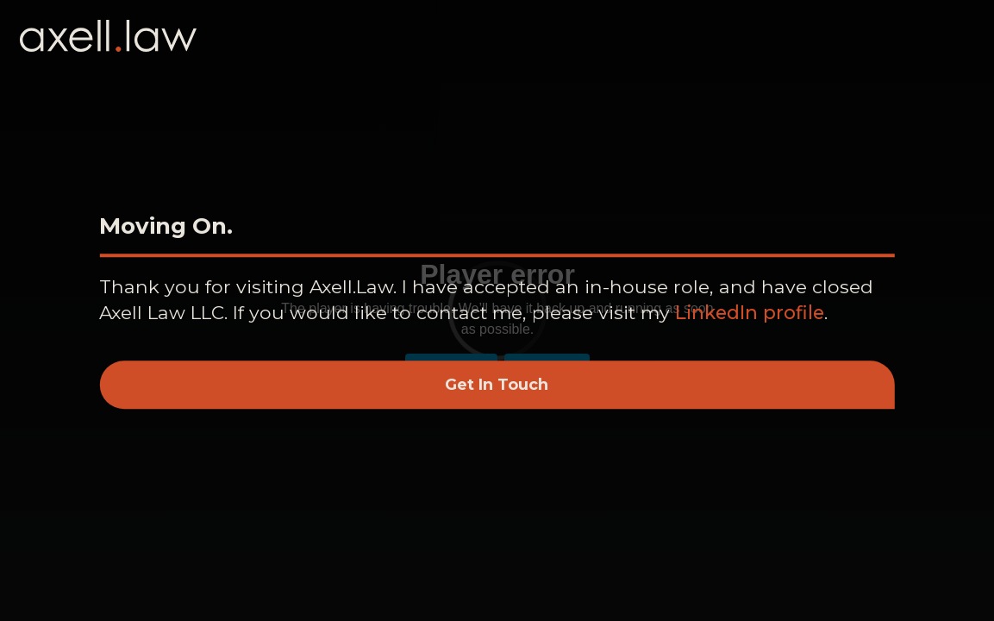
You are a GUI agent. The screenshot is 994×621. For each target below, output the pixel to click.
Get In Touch (496, 384)
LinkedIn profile (749, 312)
